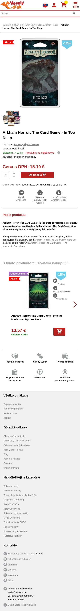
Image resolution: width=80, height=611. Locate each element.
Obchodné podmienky (14, 436)
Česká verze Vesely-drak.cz (22, 605)
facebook (12, 564)
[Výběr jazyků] (45, 5)
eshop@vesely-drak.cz (19, 559)
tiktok (10, 580)
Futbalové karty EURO (14, 522)
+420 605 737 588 (17, 553)
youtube (12, 569)
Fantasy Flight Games (26, 144)
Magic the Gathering (13, 499)
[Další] (74, 304)
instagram (13, 575)
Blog (5, 454)
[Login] (54, 5)
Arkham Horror (50, 25)
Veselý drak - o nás (13, 449)
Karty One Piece (11, 508)
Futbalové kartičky (12, 536)
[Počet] (6, 175)
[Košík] (65, 5)
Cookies (7, 463)
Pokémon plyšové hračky (16, 513)
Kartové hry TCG (32, 25)
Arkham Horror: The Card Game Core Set (55, 239)
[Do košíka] (59, 331)
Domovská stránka (12, 25)
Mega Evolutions (11, 517)
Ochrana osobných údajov (16, 445)
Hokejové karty (10, 527)
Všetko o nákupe (11, 458)
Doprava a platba (12, 404)
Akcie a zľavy (10, 413)
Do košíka (37, 174)
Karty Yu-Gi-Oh (11, 504)
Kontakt (7, 418)
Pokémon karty (11, 486)
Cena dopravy (11, 184)
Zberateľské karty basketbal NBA (20, 495)
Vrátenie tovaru (11, 468)
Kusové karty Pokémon (15, 531)
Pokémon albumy (12, 490)
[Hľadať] (74, 13)
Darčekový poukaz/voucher (17, 440)
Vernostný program (13, 408)
